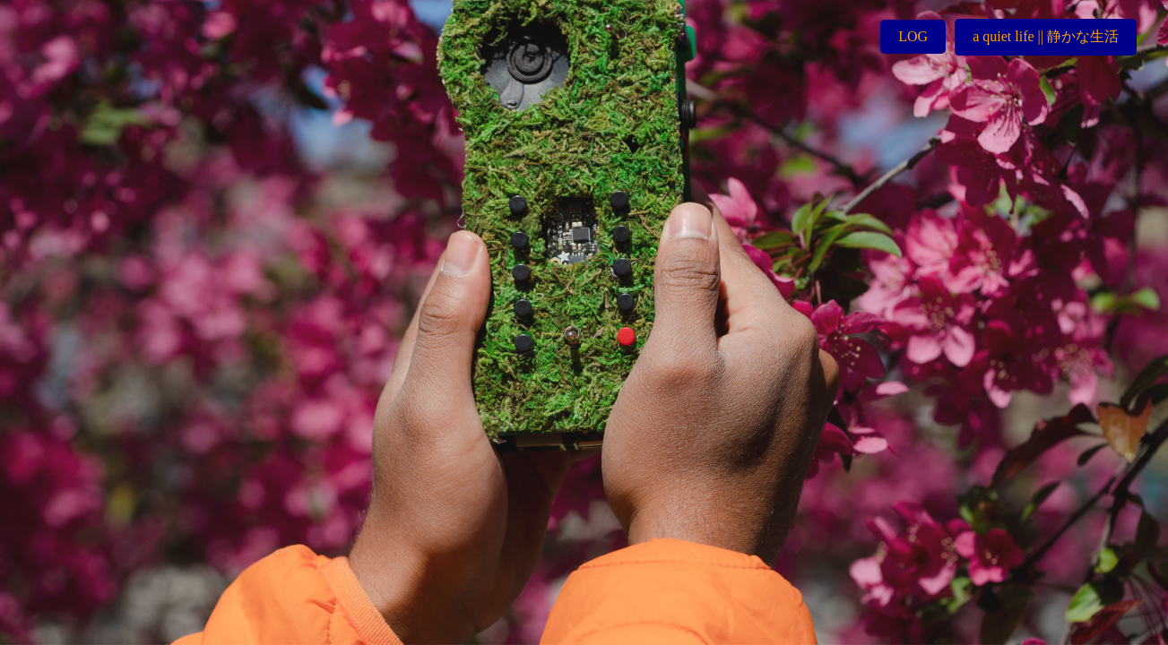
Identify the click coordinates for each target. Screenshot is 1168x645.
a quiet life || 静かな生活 (1046, 36)
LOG (913, 36)
